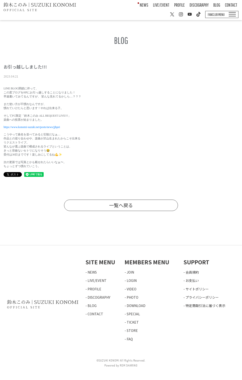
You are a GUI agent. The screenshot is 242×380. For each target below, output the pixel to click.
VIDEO (131, 289)
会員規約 (192, 272)
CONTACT (231, 5)
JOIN (130, 272)
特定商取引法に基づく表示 (205, 305)
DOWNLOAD (136, 305)
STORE (132, 330)
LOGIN (132, 280)
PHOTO (132, 297)
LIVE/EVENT (161, 5)
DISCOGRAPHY (199, 5)
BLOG (216, 5)
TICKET (133, 322)
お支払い (192, 280)
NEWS (144, 5)
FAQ (130, 339)
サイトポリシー (197, 289)
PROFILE (179, 5)
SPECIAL (133, 313)
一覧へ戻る (121, 205)
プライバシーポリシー (202, 297)
